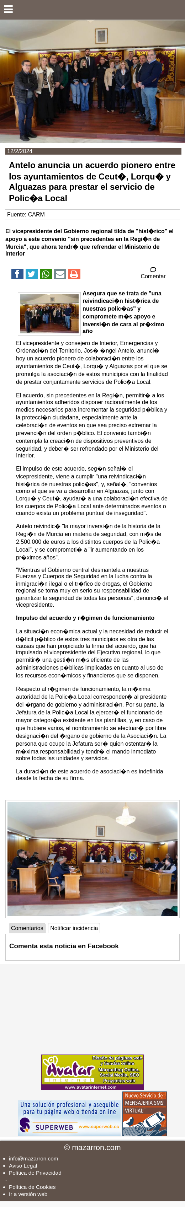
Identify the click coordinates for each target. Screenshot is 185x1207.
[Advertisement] (92, 1008)
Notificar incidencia (74, 928)
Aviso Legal (23, 1166)
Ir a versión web (28, 1194)
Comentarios (27, 928)
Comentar (153, 273)
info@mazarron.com (33, 1158)
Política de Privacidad (35, 1173)
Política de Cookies (32, 1187)
